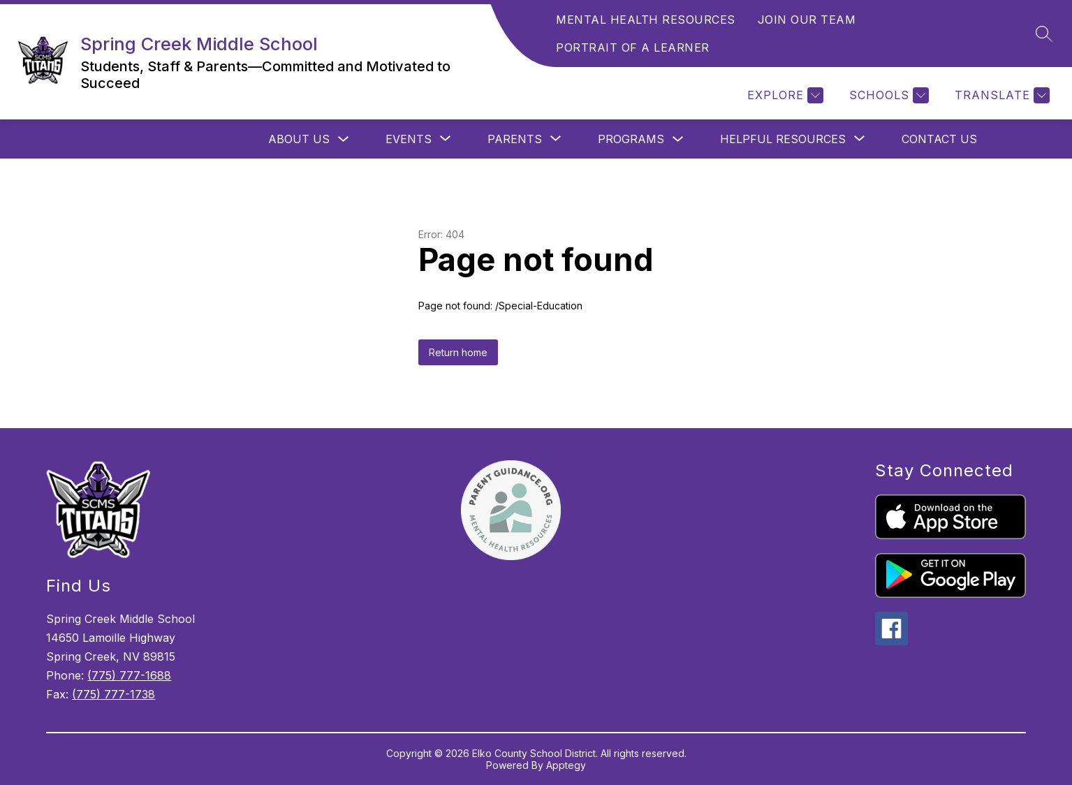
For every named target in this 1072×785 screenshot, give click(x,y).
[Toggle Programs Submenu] (678, 139)
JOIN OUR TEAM (807, 20)
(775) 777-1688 (129, 675)
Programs (631, 139)
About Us (299, 139)
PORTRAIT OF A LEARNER (633, 47)
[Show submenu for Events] (409, 139)
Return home (458, 352)
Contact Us (939, 139)
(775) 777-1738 (113, 694)
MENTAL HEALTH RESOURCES (645, 20)
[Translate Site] (1000, 95)
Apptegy (566, 765)
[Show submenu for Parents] (514, 139)
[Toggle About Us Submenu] (343, 139)
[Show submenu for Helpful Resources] (783, 139)
